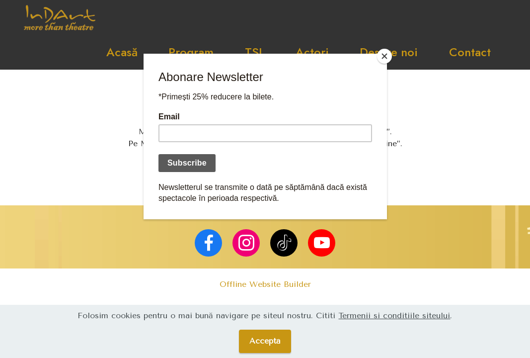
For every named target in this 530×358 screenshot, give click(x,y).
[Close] (384, 56)
